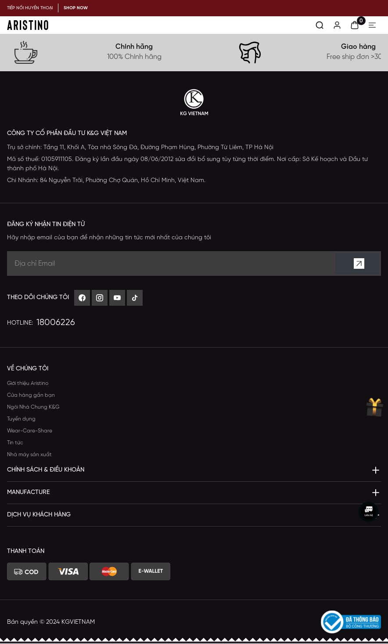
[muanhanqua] (374, 407)
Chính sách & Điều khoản (45, 470)
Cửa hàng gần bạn (31, 395)
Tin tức (15, 443)
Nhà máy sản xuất (29, 454)
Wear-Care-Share (29, 431)
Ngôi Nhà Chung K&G (33, 407)
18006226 (55, 322)
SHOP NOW (76, 8)
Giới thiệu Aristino (27, 383)
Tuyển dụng (21, 419)
